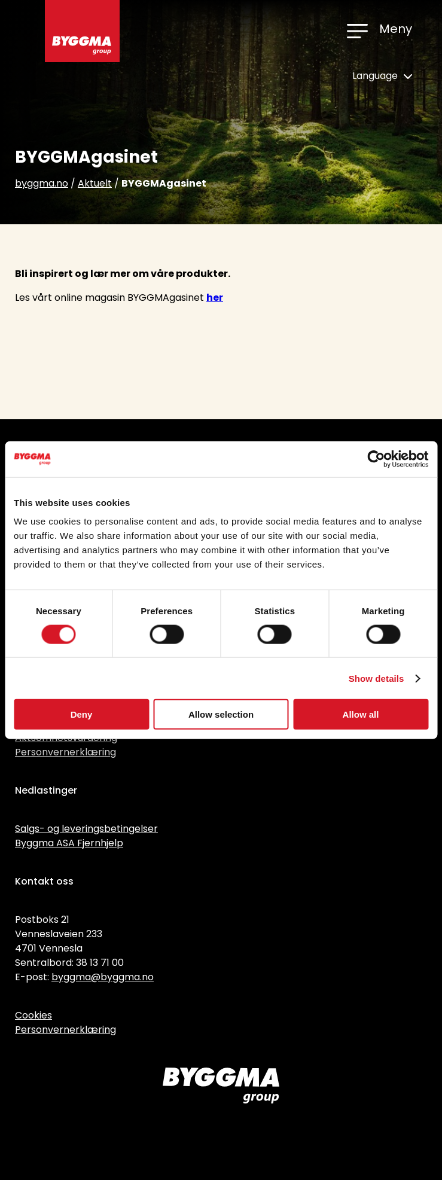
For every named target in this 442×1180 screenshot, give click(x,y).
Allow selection (221, 714)
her (214, 297)
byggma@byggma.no (102, 977)
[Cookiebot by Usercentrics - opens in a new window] (376, 459)
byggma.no (41, 183)
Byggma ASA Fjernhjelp (69, 843)
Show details (376, 678)
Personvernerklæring (65, 752)
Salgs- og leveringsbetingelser (86, 829)
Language (382, 76)
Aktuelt (95, 183)
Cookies (33, 1015)
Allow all (361, 714)
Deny (82, 714)
